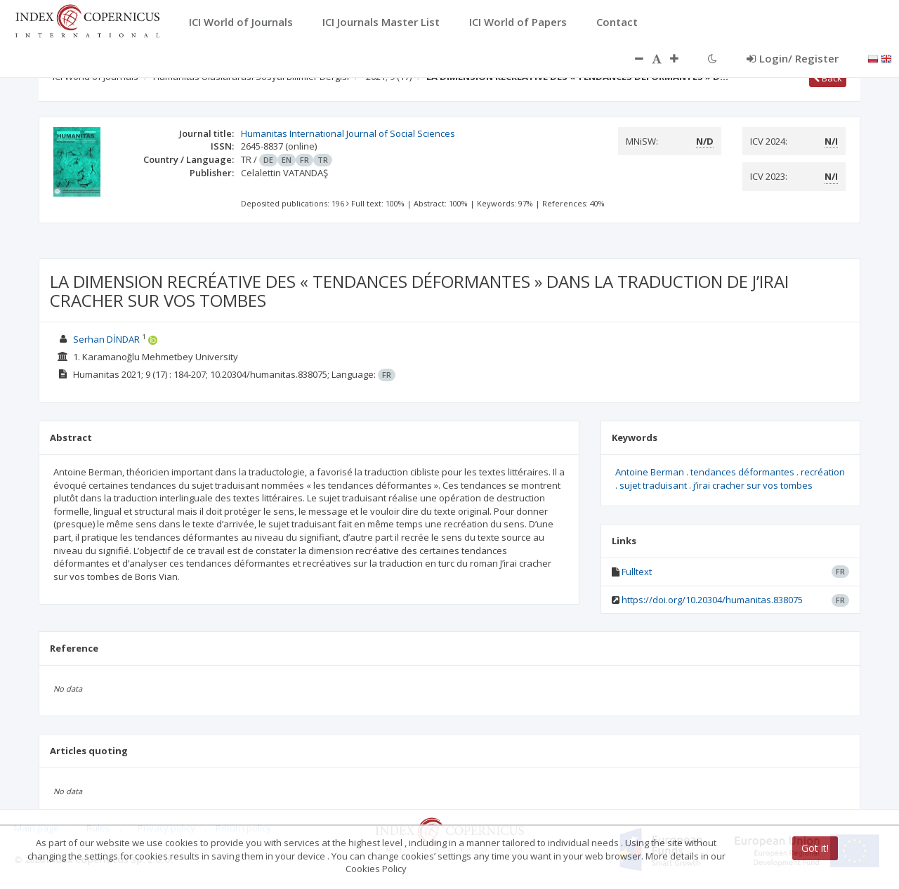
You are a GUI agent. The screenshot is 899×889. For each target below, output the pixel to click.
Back (827, 78)
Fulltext (637, 571)
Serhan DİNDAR (106, 339)
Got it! (815, 848)
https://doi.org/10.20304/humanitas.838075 (712, 599)
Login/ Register (793, 58)
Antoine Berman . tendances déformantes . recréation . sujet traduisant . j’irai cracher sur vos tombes (730, 479)
